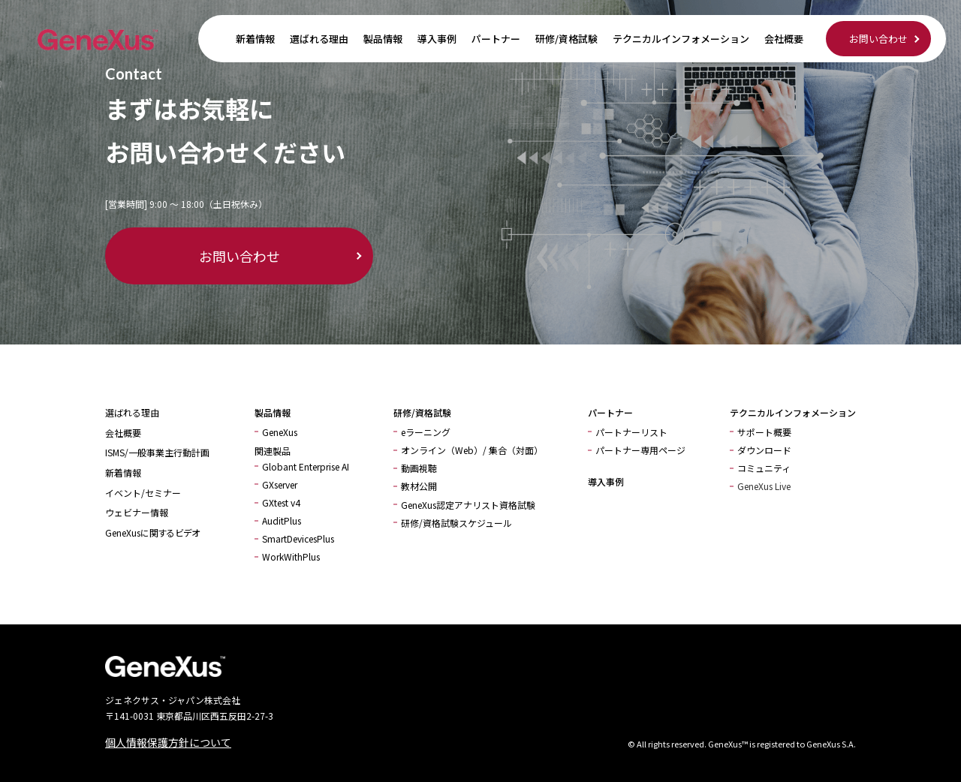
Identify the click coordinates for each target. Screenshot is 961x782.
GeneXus (279, 432)
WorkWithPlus (291, 556)
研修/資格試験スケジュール (456, 522)
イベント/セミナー (143, 492)
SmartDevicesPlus (298, 538)
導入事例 (436, 39)
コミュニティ (764, 468)
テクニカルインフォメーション (681, 39)
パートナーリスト (631, 432)
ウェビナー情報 (136, 512)
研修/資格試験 (566, 39)
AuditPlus (281, 520)
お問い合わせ (878, 39)
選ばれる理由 (319, 39)
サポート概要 (764, 432)
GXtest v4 (281, 502)
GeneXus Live (764, 486)
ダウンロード (764, 450)
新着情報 (255, 39)
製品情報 (382, 39)
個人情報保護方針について (168, 742)
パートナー (495, 39)
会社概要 (783, 39)
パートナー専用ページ (640, 450)
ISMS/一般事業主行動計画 (157, 452)
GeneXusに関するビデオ (152, 532)
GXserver (279, 484)
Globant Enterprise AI (305, 466)
